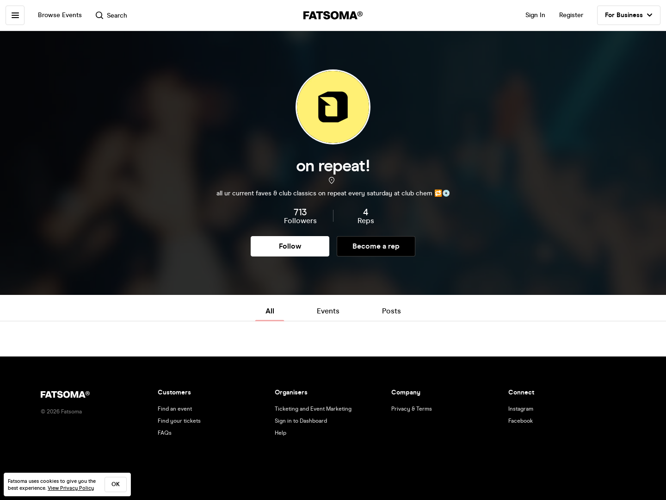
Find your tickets (179, 421)
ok (115, 484)
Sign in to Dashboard (301, 421)
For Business (629, 15)
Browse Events (61, 15)
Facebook (520, 421)
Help (280, 433)
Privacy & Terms (411, 409)
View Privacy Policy (71, 488)
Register (571, 15)
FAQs (165, 433)
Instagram (520, 409)
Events (328, 310)
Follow (290, 246)
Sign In (535, 15)
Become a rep (376, 246)
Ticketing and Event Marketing (313, 409)
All (269, 310)
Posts (391, 310)
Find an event (175, 409)
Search (112, 15)
